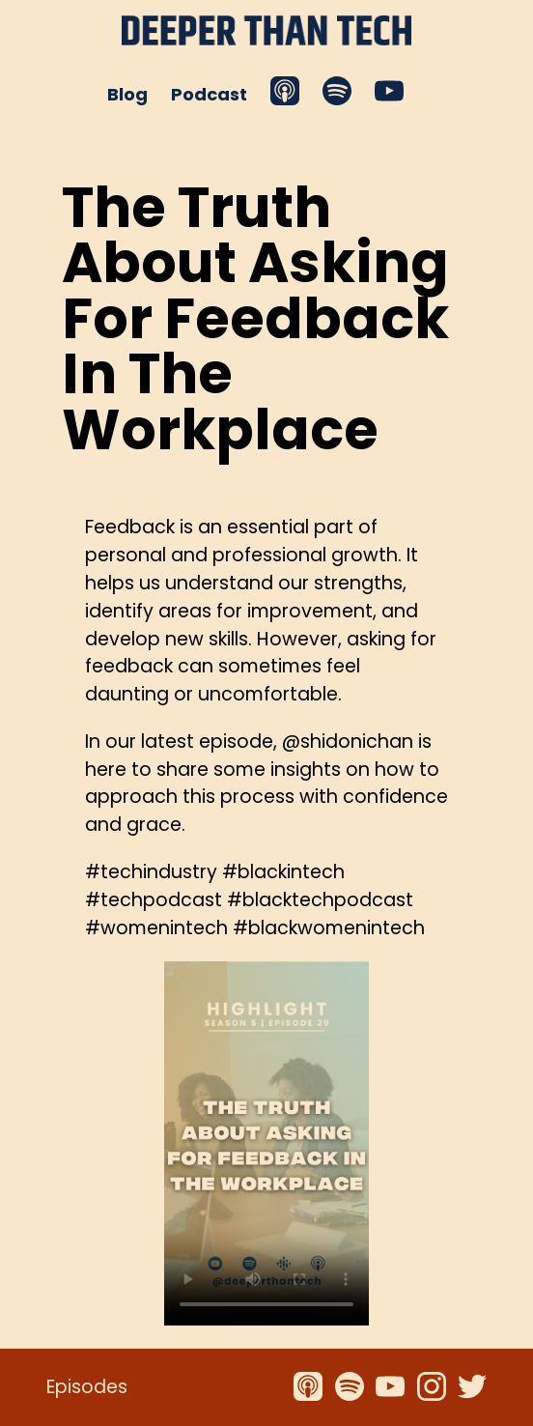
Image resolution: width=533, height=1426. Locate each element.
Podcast (209, 94)
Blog (127, 94)
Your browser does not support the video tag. (266, 1143)
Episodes (86, 1387)
